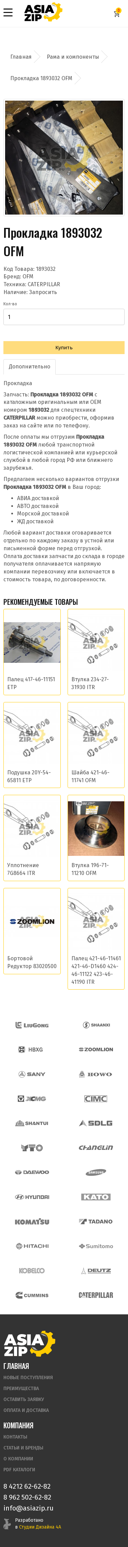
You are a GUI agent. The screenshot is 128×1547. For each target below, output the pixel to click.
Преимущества (21, 1388)
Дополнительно (29, 366)
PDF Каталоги (19, 1470)
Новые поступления (28, 1378)
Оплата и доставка (26, 1410)
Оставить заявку (23, 1399)
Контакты (15, 1437)
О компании (18, 1459)
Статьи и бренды (23, 1448)
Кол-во (10, 304)
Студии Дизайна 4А (40, 1527)
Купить (64, 347)
